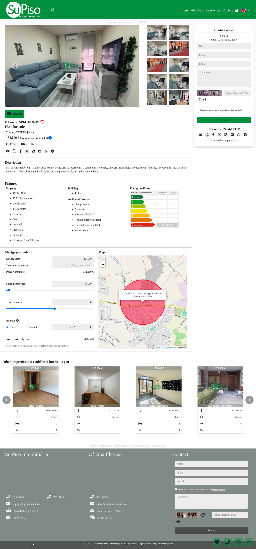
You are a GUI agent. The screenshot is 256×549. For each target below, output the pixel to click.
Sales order (212, 10)
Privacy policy (116, 543)
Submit (224, 120)
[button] (6, 400)
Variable (33, 327)
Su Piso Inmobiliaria (99, 543)
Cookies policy (130, 543)
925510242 (217, 39)
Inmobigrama (167, 543)
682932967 (231, 39)
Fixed (12, 327)
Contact (228, 10)
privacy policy (237, 110)
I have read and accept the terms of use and (221, 110)
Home (184, 10)
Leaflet (157, 347)
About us (197, 10)
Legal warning (145, 543)
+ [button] (103, 259)
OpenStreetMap (170, 347)
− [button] (103, 264)
